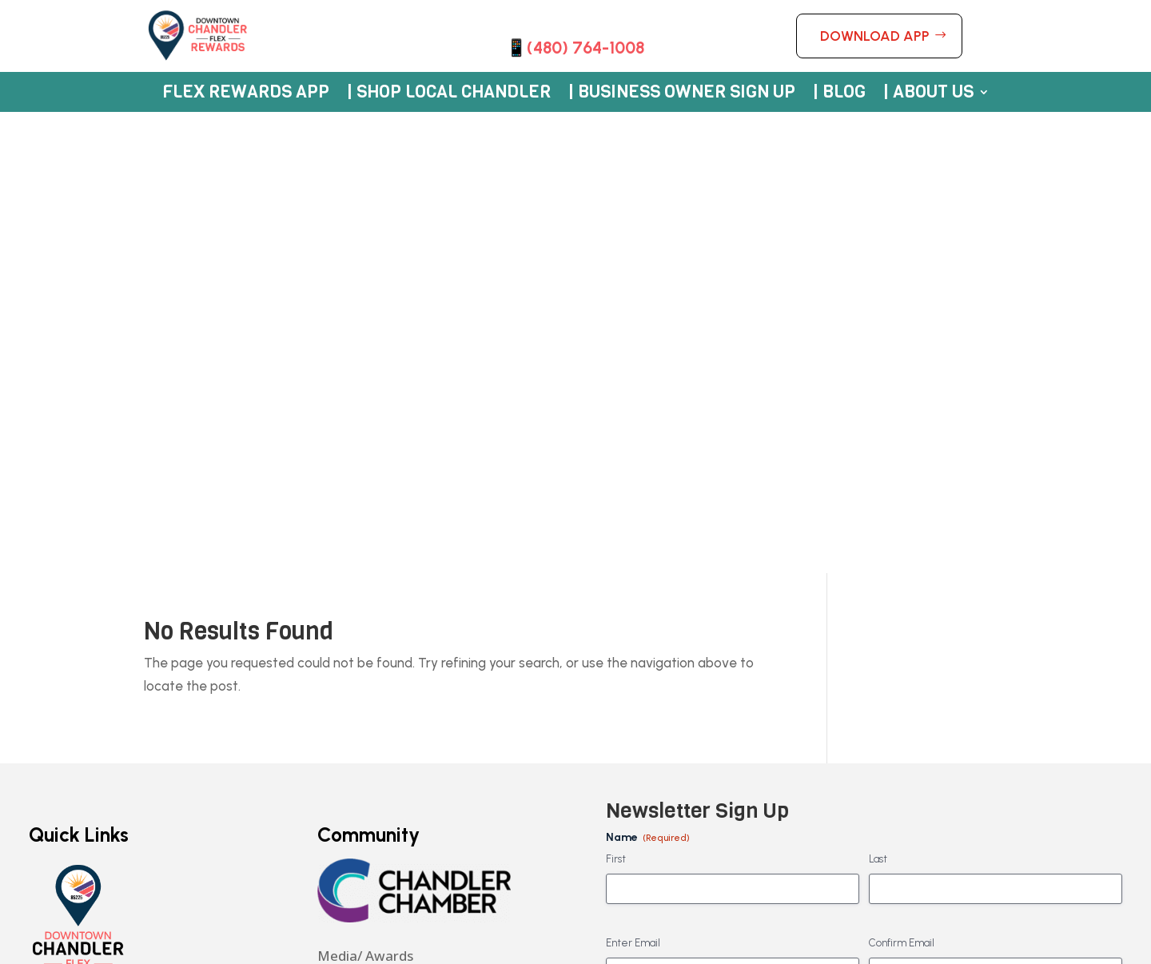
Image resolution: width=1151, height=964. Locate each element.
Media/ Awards (365, 494)
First (616, 398)
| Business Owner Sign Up (681, 94)
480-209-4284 (362, 533)
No (637, 668)
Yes (640, 642)
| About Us (928, 94)
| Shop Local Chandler (449, 94)
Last (878, 398)
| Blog (839, 94)
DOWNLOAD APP (875, 36)
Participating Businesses (107, 597)
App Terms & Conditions (103, 709)
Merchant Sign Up (86, 635)
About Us (59, 672)
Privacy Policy (353, 732)
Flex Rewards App (245, 94)
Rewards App (71, 559)
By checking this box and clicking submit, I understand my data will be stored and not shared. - (863, 749)
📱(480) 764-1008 (575, 48)
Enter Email (633, 482)
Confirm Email (901, 482)
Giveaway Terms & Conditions (121, 736)
